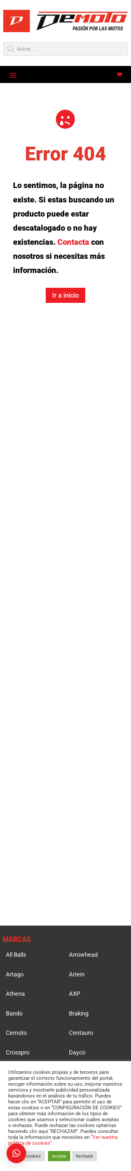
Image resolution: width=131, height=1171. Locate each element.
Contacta (73, 242)
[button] (16, 1153)
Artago (15, 974)
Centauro (81, 1032)
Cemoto (16, 1032)
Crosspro (17, 1052)
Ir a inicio (65, 295)
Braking (79, 1013)
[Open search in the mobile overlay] (65, 48)
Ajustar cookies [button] (26, 1156)
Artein (77, 974)
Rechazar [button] (84, 1156)
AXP (74, 993)
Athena (15, 993)
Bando (14, 1013)
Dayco (77, 1052)
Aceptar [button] (59, 1156)
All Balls (16, 954)
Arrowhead (83, 954)
